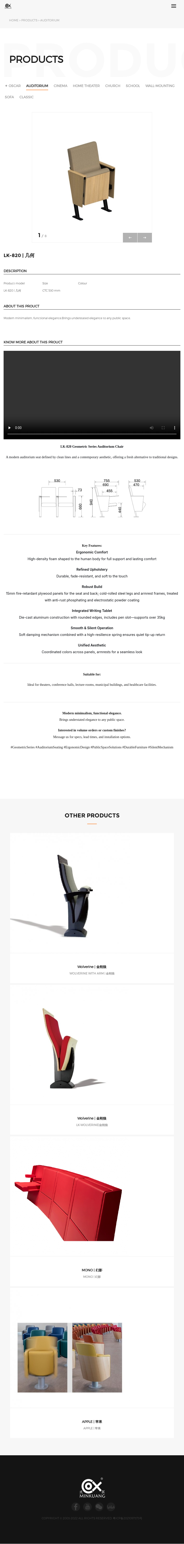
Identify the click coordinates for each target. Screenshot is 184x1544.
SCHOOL (133, 86)
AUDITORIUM (49, 20)
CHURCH (112, 86)
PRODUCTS (29, 20)
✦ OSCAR (13, 86)
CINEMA (60, 86)
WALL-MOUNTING (160, 86)
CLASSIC (26, 97)
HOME (13, 20)
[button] (145, 237)
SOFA (9, 97)
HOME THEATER (86, 86)
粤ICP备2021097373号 (127, 1518)
